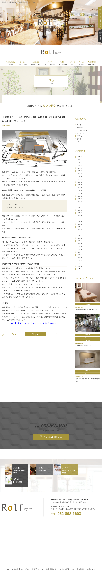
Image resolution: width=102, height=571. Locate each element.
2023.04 (79, 193)
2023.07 (79, 185)
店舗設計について (37, 557)
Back (14, 334)
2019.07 (79, 263)
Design (35, 62)
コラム (79, 141)
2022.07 (79, 218)
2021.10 (79, 244)
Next (57, 334)
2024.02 (79, 165)
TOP (7, 557)
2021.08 (79, 249)
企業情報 (15, 557)
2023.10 (79, 176)
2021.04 (79, 260)
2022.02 (79, 232)
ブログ (74, 557)
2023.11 (79, 174)
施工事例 (81, 557)
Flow (50, 62)
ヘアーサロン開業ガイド (83, 345)
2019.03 (79, 266)
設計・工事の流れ (51, 557)
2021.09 (79, 246)
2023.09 (79, 179)
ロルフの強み (25, 557)
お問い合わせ (91, 557)
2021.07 (79, 252)
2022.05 (79, 224)
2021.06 (79, 255)
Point (23, 62)
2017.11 (79, 269)
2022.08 (79, 216)
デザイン (80, 136)
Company (10, 62)
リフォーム (80, 133)
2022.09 (79, 213)
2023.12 (79, 171)
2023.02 (79, 199)
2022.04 (79, 227)
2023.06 (79, 188)
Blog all (35, 334)
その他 (79, 139)
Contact (92, 62)
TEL (51, 426)
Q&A (63, 62)
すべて (79, 125)
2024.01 (79, 168)
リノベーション (82, 130)
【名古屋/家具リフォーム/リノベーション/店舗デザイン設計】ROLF (51, 566)
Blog (72, 62)
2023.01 (79, 202)
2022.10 (79, 210)
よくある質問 (64, 557)
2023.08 (79, 182)
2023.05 (79, 190)
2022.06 (79, 221)
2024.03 (79, 162)
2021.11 (79, 241)
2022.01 (79, 235)
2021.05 (79, 258)
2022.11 (79, 207)
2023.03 (79, 196)
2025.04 (79, 160)
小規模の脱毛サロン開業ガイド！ (86, 309)
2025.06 (79, 157)
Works (81, 62)
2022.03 (79, 230)
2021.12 (79, 238)
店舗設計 (80, 127)
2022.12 (79, 204)
